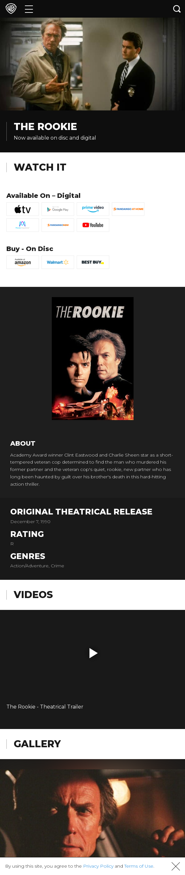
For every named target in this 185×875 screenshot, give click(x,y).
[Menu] (29, 9)
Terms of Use (138, 866)
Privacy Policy (98, 866)
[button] (93, 653)
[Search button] (177, 9)
